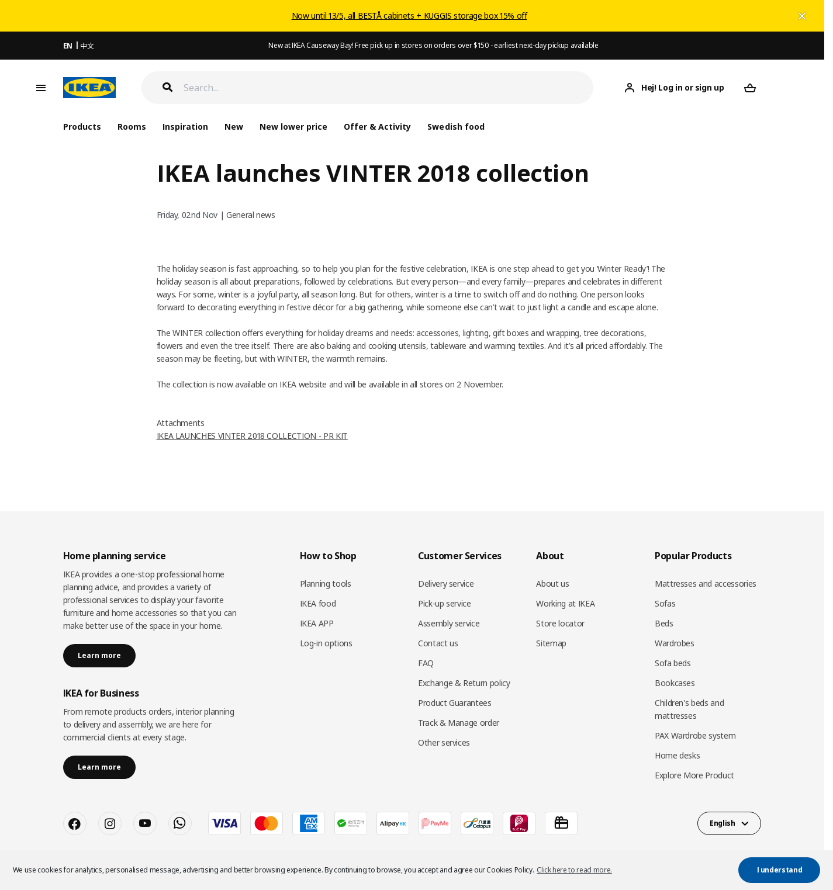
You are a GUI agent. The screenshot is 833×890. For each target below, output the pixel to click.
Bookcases (675, 682)
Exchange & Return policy (464, 682)
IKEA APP (317, 623)
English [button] (722, 823)
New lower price (293, 126)
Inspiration (185, 126)
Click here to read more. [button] (574, 870)
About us (552, 583)
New (233, 126)
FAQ (426, 663)
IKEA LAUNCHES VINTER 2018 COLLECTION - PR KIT (252, 435)
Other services (444, 742)
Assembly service (448, 623)
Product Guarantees (455, 702)
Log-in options (326, 643)
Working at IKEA (565, 603)
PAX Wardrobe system (695, 735)
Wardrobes (674, 643)
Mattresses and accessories (705, 583)
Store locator (560, 623)
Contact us (438, 643)
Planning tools (325, 583)
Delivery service (445, 583)
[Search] (389, 88)
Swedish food (455, 126)
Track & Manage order (458, 722)
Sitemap (551, 643)
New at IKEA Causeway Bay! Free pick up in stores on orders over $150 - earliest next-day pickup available (433, 45)
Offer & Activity (377, 126)
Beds (664, 623)
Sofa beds (673, 663)
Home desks (677, 755)
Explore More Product (694, 775)
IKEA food (318, 603)
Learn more (99, 655)
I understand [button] (780, 870)
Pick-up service (444, 603)
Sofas (665, 603)
